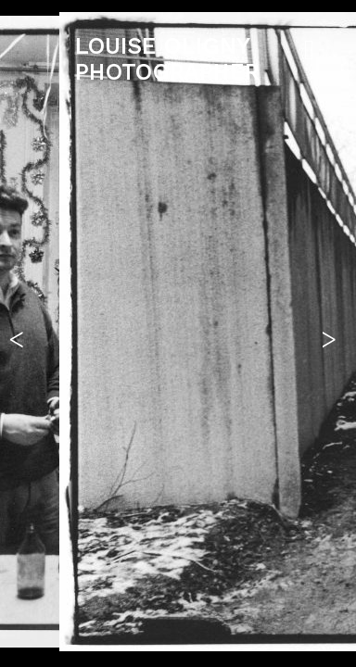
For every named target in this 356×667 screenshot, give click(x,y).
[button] (21, 333)
